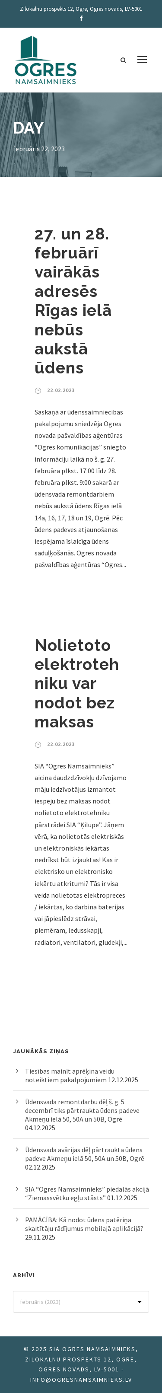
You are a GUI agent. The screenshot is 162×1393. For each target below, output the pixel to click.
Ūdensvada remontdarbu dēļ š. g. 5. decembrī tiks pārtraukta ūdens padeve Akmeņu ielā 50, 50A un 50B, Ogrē (82, 1110)
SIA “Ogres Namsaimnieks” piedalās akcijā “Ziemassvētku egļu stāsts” (87, 1193)
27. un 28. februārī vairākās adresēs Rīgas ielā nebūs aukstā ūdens (73, 301)
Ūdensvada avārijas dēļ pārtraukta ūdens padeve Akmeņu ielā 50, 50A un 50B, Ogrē (84, 1154)
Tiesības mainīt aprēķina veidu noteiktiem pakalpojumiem (69, 1075)
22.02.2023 (61, 390)
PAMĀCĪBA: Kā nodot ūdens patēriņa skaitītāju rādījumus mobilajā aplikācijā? (84, 1224)
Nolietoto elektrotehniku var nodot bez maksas (77, 684)
